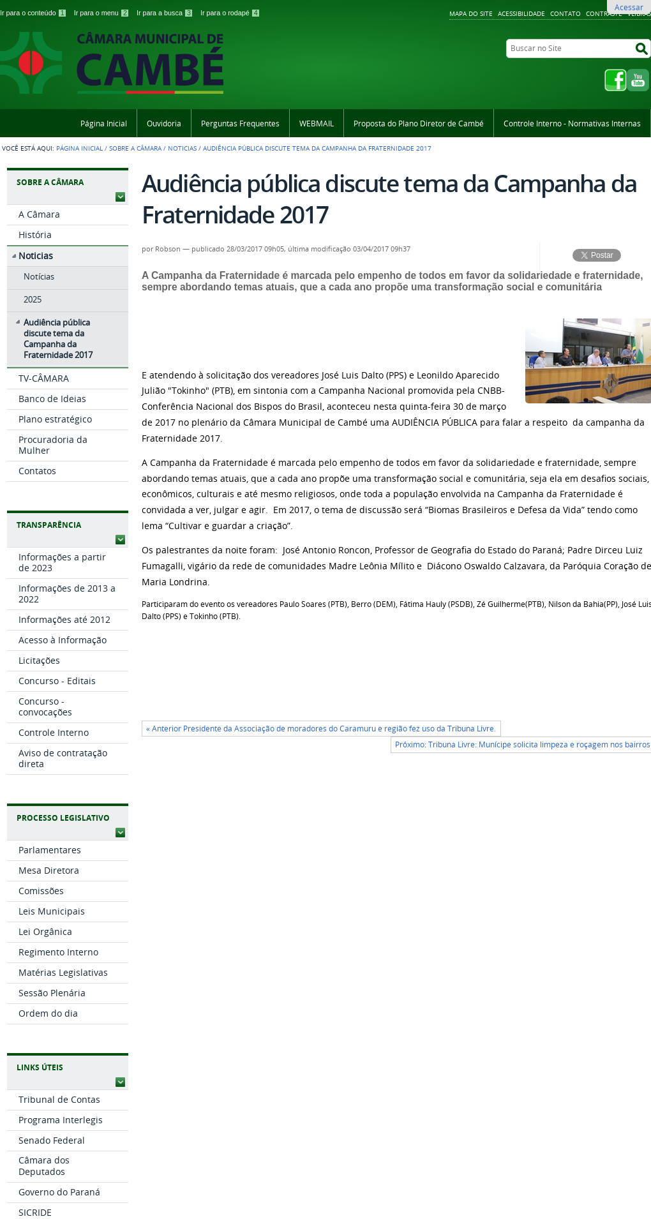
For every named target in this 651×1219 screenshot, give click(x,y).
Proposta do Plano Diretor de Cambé (419, 123)
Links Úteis (40, 1067)
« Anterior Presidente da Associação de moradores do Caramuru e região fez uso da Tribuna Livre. (321, 728)
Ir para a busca (166, 13)
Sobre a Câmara (135, 148)
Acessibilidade (521, 13)
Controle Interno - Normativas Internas (572, 123)
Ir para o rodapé (230, 13)
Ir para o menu (102, 13)
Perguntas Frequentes (240, 123)
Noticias (182, 148)
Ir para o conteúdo (34, 13)
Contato (565, 13)
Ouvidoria (164, 123)
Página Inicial (103, 123)
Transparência (49, 525)
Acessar (629, 7)
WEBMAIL (316, 123)
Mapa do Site (471, 13)
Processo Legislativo (63, 817)
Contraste (604, 13)
